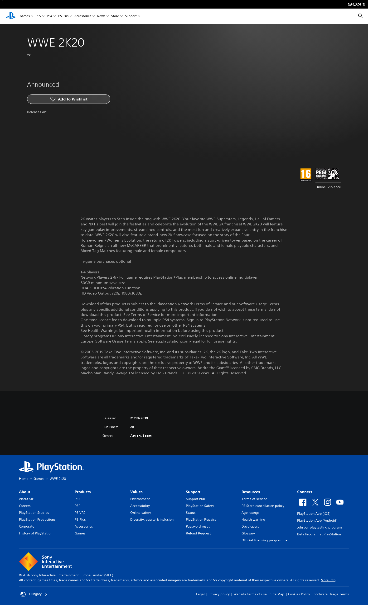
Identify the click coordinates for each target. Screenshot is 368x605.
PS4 (49, 16)
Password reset (198, 526)
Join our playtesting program (319, 527)
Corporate (26, 526)
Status (191, 512)
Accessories (82, 16)
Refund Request (198, 533)
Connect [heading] (304, 491)
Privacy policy (219, 594)
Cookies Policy (299, 594)
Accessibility (140, 506)
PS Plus (63, 16)
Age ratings (251, 512)
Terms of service (254, 499)
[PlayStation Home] (11, 16)
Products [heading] (83, 491)
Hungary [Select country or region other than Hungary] (34, 594)
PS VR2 (80, 512)
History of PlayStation (35, 533)
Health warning (253, 519)
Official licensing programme (264, 540)
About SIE (26, 499)
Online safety (140, 512)
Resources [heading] (251, 491)
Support (131, 16)
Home (23, 478)
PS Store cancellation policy (263, 506)
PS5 (38, 16)
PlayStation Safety (200, 506)
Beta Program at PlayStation (319, 534)
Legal (200, 594)
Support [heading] (193, 491)
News (101, 16)
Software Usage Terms (331, 594)
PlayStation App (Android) (317, 520)
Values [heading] (136, 491)
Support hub (195, 499)
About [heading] (24, 491)
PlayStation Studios (34, 512)
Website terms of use (250, 594)
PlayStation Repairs (201, 519)
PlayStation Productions (37, 519)
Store (115, 16)
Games (25, 16)
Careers (25, 506)
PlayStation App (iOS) (313, 513)
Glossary (248, 533)
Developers (250, 526)
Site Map (277, 594)
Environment (140, 499)
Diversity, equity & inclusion (152, 519)
